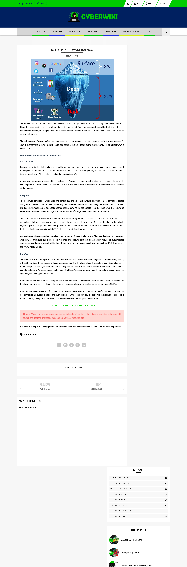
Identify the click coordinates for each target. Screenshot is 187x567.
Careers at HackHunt (131, 31)
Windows (132, 312)
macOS (131, 260)
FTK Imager (133, 224)
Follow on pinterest (148, 95)
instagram (120, 498)
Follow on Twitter (148, 78)
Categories (73, 31)
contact (163, 3)
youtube (101, 498)
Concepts (40, 31)
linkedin (31, 498)
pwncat (131, 281)
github (137, 498)
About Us (110, 31)
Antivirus (132, 198)
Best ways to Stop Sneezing (147, 131)
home (137, 3)
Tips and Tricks (134, 292)
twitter (83, 498)
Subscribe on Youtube (148, 67)
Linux (130, 255)
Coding (131, 213)
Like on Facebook (148, 84)
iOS (129, 245)
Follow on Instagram (148, 89)
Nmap (130, 271)
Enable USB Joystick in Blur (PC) (148, 118)
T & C (150, 31)
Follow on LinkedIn (148, 62)
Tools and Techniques (137, 297)
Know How (132, 250)
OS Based (56, 31)
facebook (48, 498)
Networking (30, 352)
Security (131, 286)
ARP (130, 203)
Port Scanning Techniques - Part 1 (149, 169)
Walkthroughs (134, 307)
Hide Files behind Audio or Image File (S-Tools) (153, 534)
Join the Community (148, 57)
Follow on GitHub (148, 73)
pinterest (154, 498)
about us (150, 3)
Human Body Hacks (136, 239)
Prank (130, 276)
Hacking (131, 234)
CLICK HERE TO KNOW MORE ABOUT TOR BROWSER (68, 320)
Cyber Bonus (92, 31)
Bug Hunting (133, 208)
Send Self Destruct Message (147, 156)
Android (131, 193)
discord (66, 498)
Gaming (131, 229)
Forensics (132, 219)
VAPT (130, 302)
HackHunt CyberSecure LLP (101, 563)
